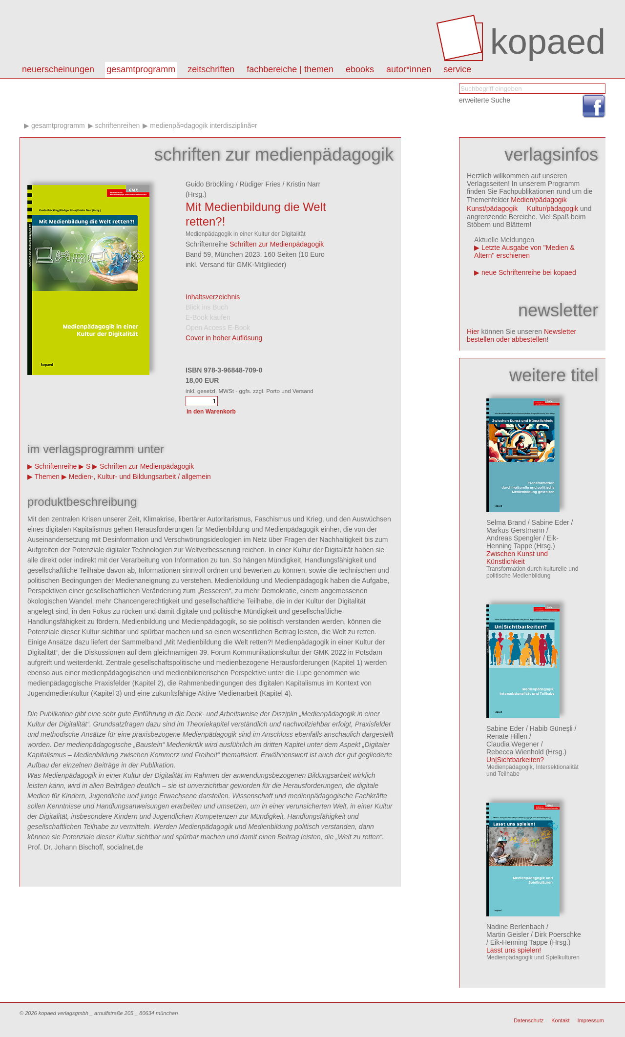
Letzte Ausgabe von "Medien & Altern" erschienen (524, 251)
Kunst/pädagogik (492, 208)
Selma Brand (506, 522)
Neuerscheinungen (58, 69)
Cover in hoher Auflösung (224, 338)
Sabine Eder (550, 522)
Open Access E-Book (218, 328)
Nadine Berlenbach (515, 927)
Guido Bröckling (210, 184)
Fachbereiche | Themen (290, 69)
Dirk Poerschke (558, 934)
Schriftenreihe (56, 466)
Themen (47, 476)
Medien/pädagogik (538, 200)
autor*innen (408, 69)
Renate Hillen (506, 736)
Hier (473, 331)
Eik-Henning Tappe (522, 542)
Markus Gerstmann (515, 530)
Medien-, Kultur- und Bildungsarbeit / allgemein (140, 476)
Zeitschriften (211, 69)
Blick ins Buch (207, 307)
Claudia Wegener (512, 744)
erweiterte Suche (484, 100)
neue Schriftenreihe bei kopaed (528, 272)
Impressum (591, 1020)
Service (457, 69)
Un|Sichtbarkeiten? (515, 760)
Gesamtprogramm (140, 69)
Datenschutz (528, 1020)
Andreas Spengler (513, 538)
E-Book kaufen (208, 317)
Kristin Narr (303, 184)
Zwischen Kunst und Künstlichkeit (517, 557)
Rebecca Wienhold (515, 752)
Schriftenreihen (117, 125)
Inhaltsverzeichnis (213, 297)
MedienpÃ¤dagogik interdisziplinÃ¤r (203, 125)
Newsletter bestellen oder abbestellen (521, 335)
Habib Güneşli (551, 728)
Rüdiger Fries (260, 184)
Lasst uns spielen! (513, 950)
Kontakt (560, 1020)
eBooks (360, 69)
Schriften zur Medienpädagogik (276, 244)
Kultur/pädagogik (552, 208)
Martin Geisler (507, 934)
